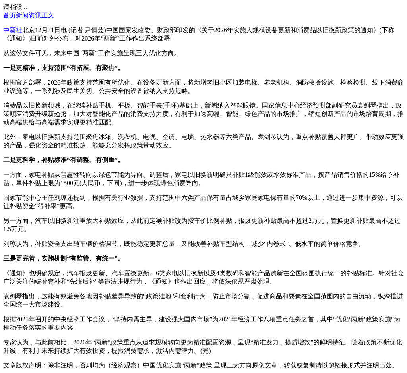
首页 (9, 15)
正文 (47, 15)
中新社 (12, 30)
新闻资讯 (28, 15)
